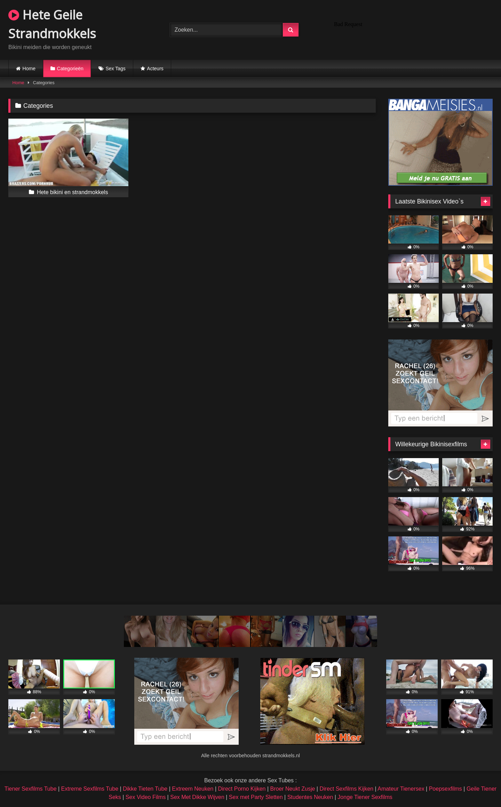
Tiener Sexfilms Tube (31, 789)
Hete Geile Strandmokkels (52, 24)
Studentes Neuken (310, 797)
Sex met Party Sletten (256, 797)
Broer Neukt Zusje (292, 789)
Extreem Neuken (192, 789)
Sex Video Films (146, 797)
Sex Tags (115, 68)
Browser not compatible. (412, 28)
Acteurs (155, 68)
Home (29, 68)
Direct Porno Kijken (241, 789)
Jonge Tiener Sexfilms (364, 797)
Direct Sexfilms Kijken (346, 789)
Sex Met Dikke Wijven (197, 797)
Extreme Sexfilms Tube (90, 789)
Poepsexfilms (445, 789)
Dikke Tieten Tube (145, 789)
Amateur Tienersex (400, 789)
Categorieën (70, 68)
